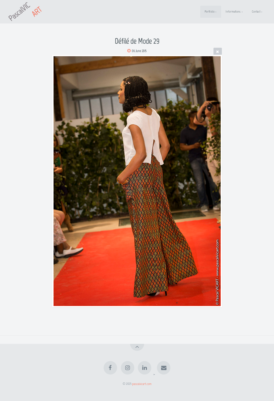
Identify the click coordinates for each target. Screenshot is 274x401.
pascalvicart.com (142, 383)
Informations (233, 11)
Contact (256, 11)
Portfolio (210, 11)
